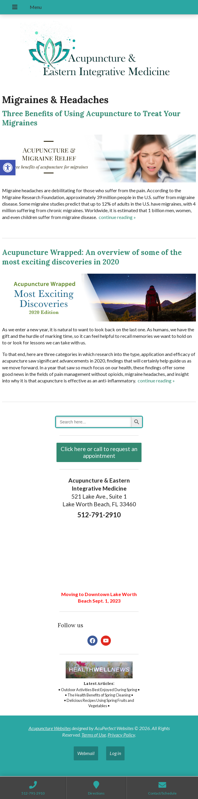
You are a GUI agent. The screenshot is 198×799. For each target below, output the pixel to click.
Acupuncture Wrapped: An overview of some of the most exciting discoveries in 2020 (92, 257)
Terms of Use (93, 734)
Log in (115, 753)
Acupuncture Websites (50, 728)
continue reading (117, 217)
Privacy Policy (121, 734)
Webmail (86, 753)
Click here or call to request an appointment (99, 452)
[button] (7, 167)
